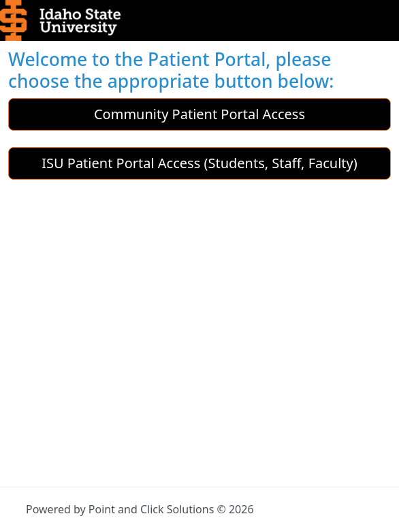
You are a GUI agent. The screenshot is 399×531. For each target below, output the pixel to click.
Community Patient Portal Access (199, 114)
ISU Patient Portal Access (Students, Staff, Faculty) (199, 163)
